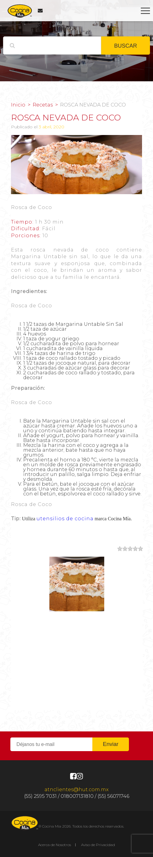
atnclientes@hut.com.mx (76, 789)
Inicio (18, 105)
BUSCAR (125, 46)
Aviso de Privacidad (98, 844)
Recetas (43, 105)
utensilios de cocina (65, 518)
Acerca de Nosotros (54, 844)
